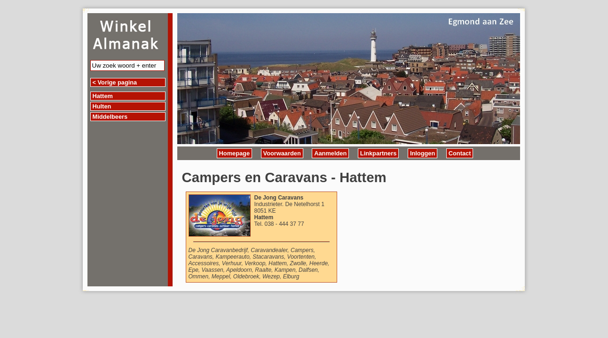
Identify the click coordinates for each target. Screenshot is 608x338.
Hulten (102, 106)
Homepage (234, 153)
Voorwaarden (282, 153)
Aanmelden (330, 153)
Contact (460, 153)
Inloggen (422, 153)
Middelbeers (110, 116)
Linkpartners (378, 153)
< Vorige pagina (115, 82)
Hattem (103, 96)
